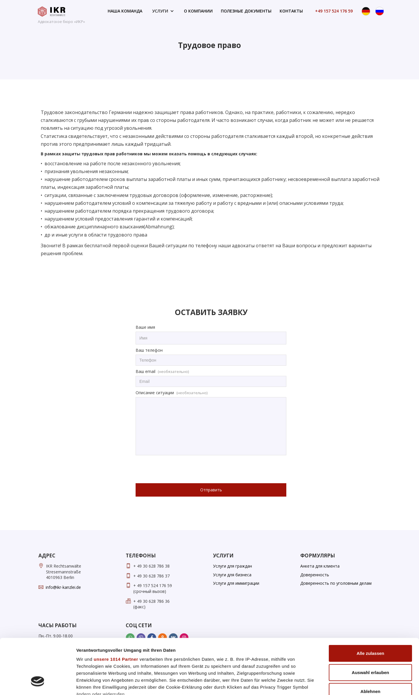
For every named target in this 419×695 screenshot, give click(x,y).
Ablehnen (370, 644)
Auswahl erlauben (370, 625)
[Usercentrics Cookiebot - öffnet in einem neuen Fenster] (37, 683)
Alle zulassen (370, 606)
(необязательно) (173, 371)
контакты (291, 11)
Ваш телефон (149, 350)
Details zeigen (309, 683)
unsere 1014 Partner (116, 611)
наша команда (125, 11)
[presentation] (180, 469)
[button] (163, 11)
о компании (198, 11)
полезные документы (246, 11)
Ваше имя (145, 327)
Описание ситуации (155, 392)
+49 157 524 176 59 (334, 11)
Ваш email (145, 371)
